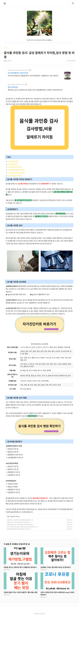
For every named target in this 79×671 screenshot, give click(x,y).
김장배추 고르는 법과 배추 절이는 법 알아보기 (18, 577)
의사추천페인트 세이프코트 (18, 73)
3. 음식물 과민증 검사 (14, 167)
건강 (5, 48)
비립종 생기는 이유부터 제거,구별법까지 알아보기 (19, 575)
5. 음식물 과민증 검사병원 (16, 172)
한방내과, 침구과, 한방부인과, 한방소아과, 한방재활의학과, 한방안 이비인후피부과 (35, 90)
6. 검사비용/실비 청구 (14, 175)
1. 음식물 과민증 (12, 161)
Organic (43, 669)
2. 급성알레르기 (12, 164)
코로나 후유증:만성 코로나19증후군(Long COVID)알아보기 (21, 582)
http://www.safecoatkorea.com (18, 70)
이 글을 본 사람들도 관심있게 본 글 (17, 599)
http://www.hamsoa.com (16, 84)
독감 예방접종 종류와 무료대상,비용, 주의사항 (18, 584)
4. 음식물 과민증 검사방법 (16, 170)
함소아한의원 (13, 87)
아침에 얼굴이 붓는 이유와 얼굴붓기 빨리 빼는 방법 (19, 579)
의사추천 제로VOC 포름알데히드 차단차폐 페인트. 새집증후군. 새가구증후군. (33, 75)
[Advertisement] (39, 218)
